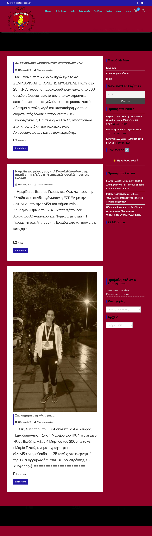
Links (139, 37)
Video (20, 253)
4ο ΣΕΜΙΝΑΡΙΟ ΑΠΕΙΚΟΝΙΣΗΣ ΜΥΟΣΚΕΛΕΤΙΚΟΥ (49, 73)
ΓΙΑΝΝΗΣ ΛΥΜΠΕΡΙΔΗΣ (118, 190)
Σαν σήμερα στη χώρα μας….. (35, 425)
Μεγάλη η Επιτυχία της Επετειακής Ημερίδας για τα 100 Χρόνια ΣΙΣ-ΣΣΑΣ (124, 130)
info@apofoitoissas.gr (19, 2)
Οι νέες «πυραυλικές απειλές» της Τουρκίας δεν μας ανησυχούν (124, 207)
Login (109, 88)
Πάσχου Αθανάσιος (116, 217)
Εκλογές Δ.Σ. (85, 37)
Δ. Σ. (70, 37)
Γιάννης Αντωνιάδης (43, 80)
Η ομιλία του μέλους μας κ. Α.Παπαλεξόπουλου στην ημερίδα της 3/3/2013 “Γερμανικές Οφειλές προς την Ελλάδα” (52, 185)
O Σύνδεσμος (56, 37)
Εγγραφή (111, 77)
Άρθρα (116, 37)
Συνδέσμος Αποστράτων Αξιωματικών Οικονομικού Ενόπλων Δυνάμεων (124, 221)
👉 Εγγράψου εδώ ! (125, 170)
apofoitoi (22, 150)
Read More (20, 158)
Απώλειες (102, 37)
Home (40, 37)
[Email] (125, 104)
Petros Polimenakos (117, 203)
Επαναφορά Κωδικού (117, 83)
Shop (128, 37)
